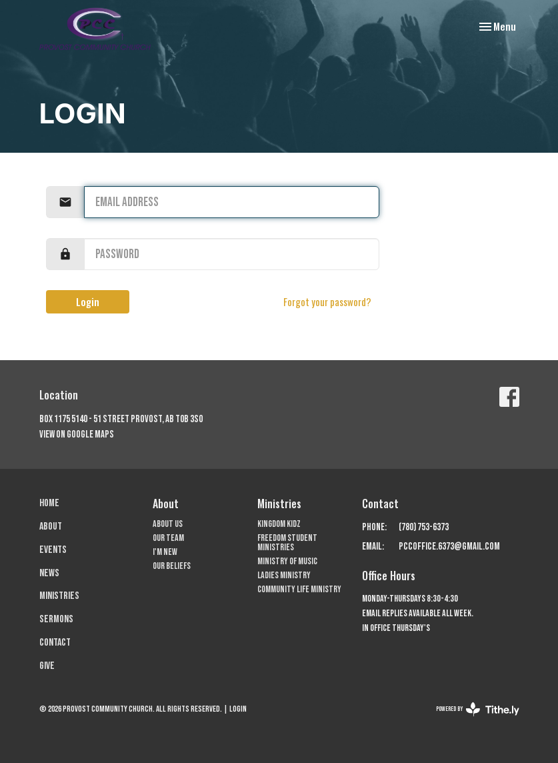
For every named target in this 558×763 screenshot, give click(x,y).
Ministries (59, 596)
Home (49, 503)
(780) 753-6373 (424, 527)
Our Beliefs (172, 566)
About (50, 526)
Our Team (168, 538)
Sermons (56, 619)
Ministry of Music (287, 561)
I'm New (165, 552)
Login (87, 301)
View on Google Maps (76, 434)
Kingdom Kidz (279, 524)
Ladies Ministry (284, 575)
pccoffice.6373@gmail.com (449, 546)
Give (47, 666)
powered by (477, 709)
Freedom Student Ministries (287, 542)
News (49, 573)
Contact (55, 642)
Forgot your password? (327, 301)
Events (53, 550)
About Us (168, 524)
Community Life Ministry (299, 589)
